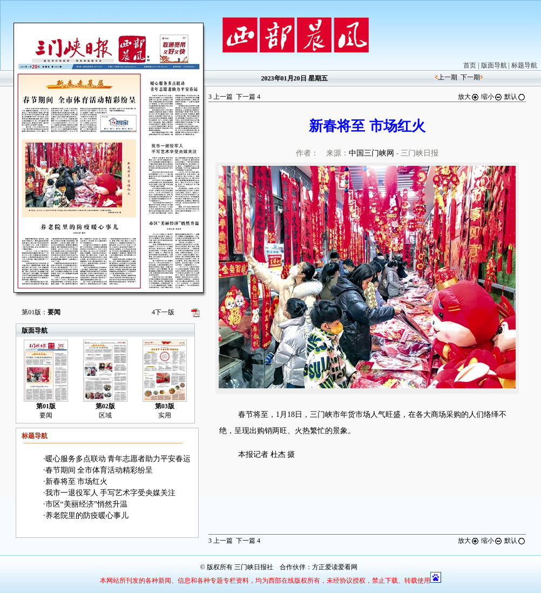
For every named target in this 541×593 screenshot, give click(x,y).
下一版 (163, 312)
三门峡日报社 (253, 567)
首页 (469, 65)
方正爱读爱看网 (334, 567)
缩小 (492, 96)
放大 (468, 96)
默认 (515, 96)
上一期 (447, 77)
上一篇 (220, 96)
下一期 (470, 77)
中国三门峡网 (371, 153)
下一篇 (248, 96)
